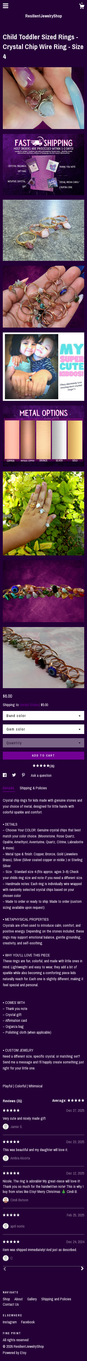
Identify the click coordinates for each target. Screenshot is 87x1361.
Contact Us (11, 1304)
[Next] (82, 1268)
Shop (7, 1298)
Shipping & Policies (33, 787)
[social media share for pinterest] (24, 775)
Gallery (32, 1298)
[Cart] (81, 6)
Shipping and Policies (56, 1298)
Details (9, 787)
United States (29, 704)
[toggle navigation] (5, 5)
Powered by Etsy (14, 1352)
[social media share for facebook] (5, 775)
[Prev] (4, 1269)
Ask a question (41, 775)
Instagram (10, 1321)
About (19, 1298)
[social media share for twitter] (14, 775)
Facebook (28, 1321)
